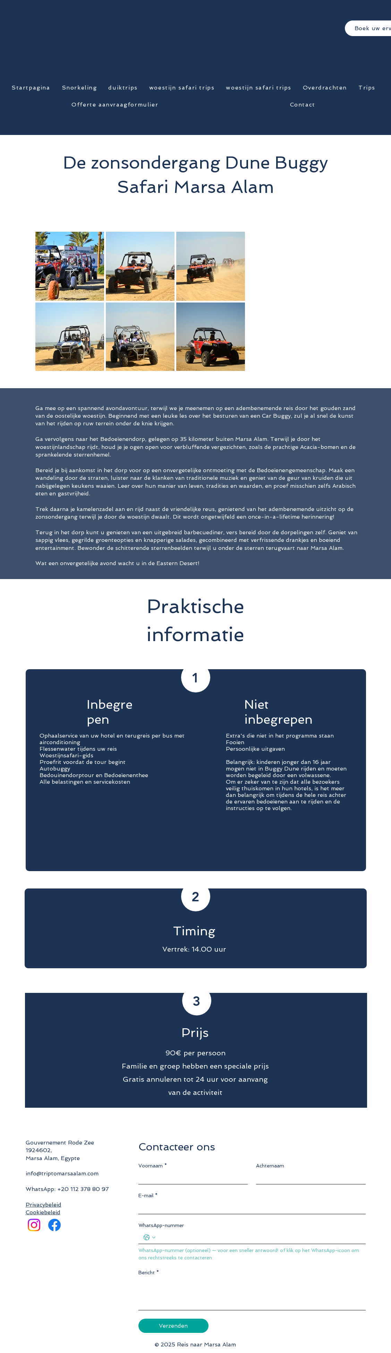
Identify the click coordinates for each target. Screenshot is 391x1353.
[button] (79, 88)
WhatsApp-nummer (161, 1225)
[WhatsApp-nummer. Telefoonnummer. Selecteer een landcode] (149, 1237)
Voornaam (152, 1166)
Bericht (148, 1273)
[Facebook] (54, 1225)
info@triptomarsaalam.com (62, 1173)
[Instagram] (34, 1225)
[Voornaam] (191, 1178)
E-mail (148, 1196)
